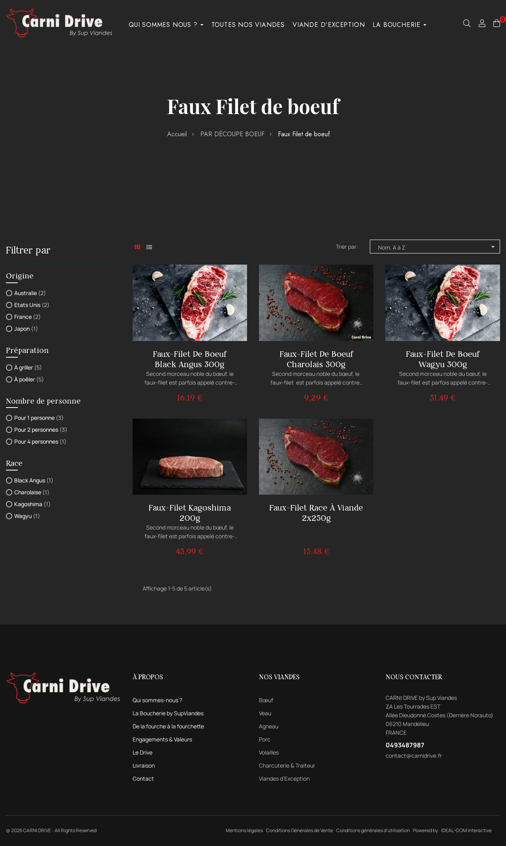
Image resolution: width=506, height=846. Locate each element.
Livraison (144, 765)
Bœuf (266, 700)
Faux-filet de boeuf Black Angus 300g (189, 359)
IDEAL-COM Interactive (466, 830)
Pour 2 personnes (40, 429)
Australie (30, 293)
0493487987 (405, 745)
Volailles (269, 752)
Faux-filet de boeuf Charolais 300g (316, 359)
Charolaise (31, 492)
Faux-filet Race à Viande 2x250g (316, 513)
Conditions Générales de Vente (299, 830)
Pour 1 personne (39, 417)
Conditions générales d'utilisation (373, 830)
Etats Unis (31, 305)
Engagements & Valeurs (162, 739)
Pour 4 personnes (40, 441)
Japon (26, 328)
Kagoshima (32, 504)
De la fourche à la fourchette (168, 726)
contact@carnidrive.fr (414, 755)
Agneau (268, 726)
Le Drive (142, 752)
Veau (265, 713)
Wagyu (27, 516)
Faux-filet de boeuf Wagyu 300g (442, 359)
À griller (28, 367)
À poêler (29, 379)
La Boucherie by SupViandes (168, 713)
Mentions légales (244, 830)
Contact (143, 778)
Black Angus (33, 480)
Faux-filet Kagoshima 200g (189, 513)
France (27, 316)
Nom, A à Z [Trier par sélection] (438, 247)
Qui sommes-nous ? (157, 700)
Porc (264, 739)
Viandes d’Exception (284, 778)
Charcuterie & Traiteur (287, 765)
